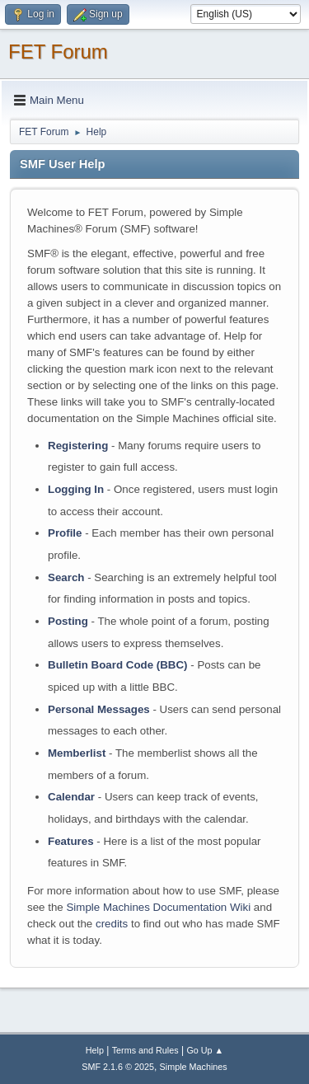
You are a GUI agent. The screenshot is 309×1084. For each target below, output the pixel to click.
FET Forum (58, 51)
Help (95, 1050)
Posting (68, 621)
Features (71, 841)
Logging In (76, 489)
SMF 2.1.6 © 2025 (118, 1067)
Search (66, 577)
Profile (65, 533)
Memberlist (76, 753)
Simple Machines (193, 1067)
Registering (78, 445)
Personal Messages (99, 709)
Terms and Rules (145, 1050)
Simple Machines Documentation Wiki (158, 907)
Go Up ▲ (204, 1050)
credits (112, 923)
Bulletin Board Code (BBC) (118, 665)
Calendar (71, 797)
